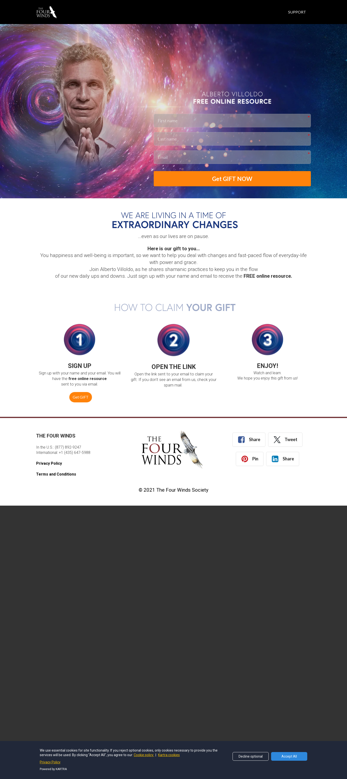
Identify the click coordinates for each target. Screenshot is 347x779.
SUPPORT (297, 12)
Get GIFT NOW (232, 178)
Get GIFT (79, 397)
